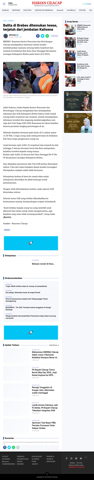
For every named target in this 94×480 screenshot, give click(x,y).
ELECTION (27, 10)
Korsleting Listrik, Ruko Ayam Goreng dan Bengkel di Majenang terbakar (83, 66)
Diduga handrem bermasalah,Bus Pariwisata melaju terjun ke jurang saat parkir (31, 317)
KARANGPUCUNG (22, 459)
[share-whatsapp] (47, 36)
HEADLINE (36, 349)
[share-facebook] (38, 36)
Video (91, 10)
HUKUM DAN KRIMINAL (44, 10)
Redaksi (72, 463)
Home (5, 21)
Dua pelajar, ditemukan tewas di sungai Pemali (23, 293)
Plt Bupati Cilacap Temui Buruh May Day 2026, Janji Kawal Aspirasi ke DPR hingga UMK (44, 372)
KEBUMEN (20, 464)
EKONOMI (16, 10)
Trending (88, 4)
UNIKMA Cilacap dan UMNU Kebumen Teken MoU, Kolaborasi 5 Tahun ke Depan (83, 27)
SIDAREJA (50, 459)
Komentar (54, 36)
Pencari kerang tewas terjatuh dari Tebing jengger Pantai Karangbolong (27, 300)
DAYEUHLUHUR (37, 456)
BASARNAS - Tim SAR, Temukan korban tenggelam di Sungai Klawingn (28, 308)
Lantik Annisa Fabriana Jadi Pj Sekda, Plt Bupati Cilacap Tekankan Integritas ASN (45, 408)
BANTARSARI (51, 461)
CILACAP (36, 367)
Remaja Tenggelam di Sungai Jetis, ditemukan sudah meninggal (43, 390)
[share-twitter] (42, 36)
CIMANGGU (20, 456)
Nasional (60, 10)
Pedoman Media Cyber (76, 465)
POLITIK (82, 10)
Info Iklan (79, 463)
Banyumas (5, 461)
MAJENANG (6, 459)
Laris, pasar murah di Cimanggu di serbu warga (84, 79)
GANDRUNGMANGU (8, 464)
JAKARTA (35, 464)
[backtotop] (47, 474)
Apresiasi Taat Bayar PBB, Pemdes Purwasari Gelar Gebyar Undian (44, 425)
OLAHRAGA (71, 10)
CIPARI (34, 461)
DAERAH (5, 10)
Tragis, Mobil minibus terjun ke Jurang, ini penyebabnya (26, 286)
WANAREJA (50, 456)
